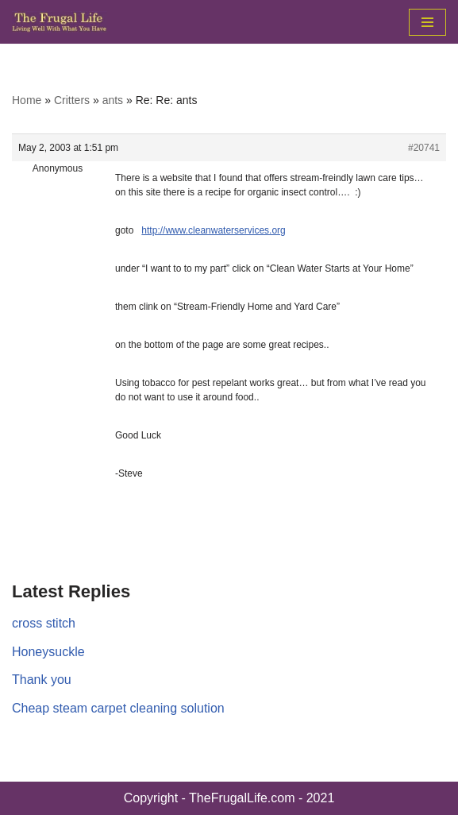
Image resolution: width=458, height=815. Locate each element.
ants (112, 100)
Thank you (41, 679)
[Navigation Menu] (427, 22)
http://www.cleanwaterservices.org (213, 230)
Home (26, 100)
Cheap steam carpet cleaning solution (118, 708)
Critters (72, 100)
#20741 (424, 147)
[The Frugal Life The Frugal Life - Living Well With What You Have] (59, 22)
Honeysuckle (48, 652)
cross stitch (43, 623)
